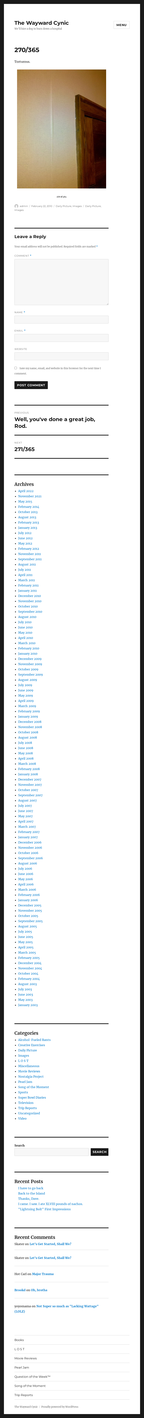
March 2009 (27, 706)
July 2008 (25, 743)
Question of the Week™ (32, 1376)
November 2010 (29, 601)
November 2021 (29, 496)
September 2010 (30, 611)
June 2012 (25, 538)
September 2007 (30, 795)
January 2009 (28, 716)
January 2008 (28, 774)
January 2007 (28, 837)
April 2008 (26, 758)
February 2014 (28, 507)
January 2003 (28, 1005)
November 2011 (29, 554)
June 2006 (25, 874)
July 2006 (25, 868)
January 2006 (28, 900)
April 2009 (26, 701)
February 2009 (29, 711)
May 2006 (25, 879)
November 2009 (30, 664)
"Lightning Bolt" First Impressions (44, 1209)
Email (20, 330)
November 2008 (30, 727)
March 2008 (27, 764)
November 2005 (30, 910)
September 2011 (30, 559)
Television (26, 1103)
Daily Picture (63, 206)
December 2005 (29, 905)
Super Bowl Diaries (32, 1097)
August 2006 (27, 863)
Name (19, 312)
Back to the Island (31, 1193)
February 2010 (28, 648)
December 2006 (30, 842)
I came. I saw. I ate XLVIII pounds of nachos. (50, 1204)
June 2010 (25, 627)
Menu (121, 25)
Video (22, 1118)
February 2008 (29, 769)
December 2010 (29, 596)
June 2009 (25, 690)
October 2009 (28, 669)
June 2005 (25, 937)
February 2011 (28, 585)
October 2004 (28, 973)
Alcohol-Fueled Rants (34, 1040)
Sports (23, 1092)
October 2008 (28, 732)
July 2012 (25, 533)
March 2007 (27, 827)
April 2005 (26, 947)
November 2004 (30, 968)
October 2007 (28, 790)
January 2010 (27, 653)
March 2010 (26, 643)
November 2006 (30, 847)
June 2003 (25, 994)
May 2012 (25, 543)
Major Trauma (43, 1274)
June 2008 (25, 748)
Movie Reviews (29, 1071)
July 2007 (25, 806)
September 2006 (30, 858)
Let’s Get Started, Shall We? (50, 1244)
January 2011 (27, 590)
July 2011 (24, 570)
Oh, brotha (39, 1290)
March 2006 (27, 889)
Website (20, 348)
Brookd (20, 1290)
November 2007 (30, 785)
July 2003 (25, 989)
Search (19, 1145)
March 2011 (26, 580)
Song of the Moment (33, 1087)
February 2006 (29, 895)
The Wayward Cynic (41, 23)
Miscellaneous (28, 1066)
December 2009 (30, 659)
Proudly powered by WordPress (59, 1406)
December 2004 (29, 963)
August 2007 (27, 800)
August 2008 (27, 737)
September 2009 (30, 674)
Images (77, 206)
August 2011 (27, 564)
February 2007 (29, 832)
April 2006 (26, 884)
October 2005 (28, 916)
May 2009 (25, 695)
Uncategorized (29, 1113)
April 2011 (25, 575)
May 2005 (25, 942)
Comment (23, 255)
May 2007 (25, 816)
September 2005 (30, 921)
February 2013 (28, 522)
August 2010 (27, 617)
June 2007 (25, 811)
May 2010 (25, 632)
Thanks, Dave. (28, 1199)
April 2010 (25, 638)
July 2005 (25, 931)
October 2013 (28, 512)
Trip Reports (27, 1108)
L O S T (23, 1061)
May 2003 (25, 1000)
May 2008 (25, 753)
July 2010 (25, 622)
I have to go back (30, 1188)
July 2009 (25, 685)
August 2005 (27, 926)
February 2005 (29, 958)
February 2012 (28, 549)
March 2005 (27, 952)
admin (24, 206)
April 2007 (25, 821)
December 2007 (29, 779)
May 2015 (25, 501)
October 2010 (28, 606)
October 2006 (28, 853)
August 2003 (27, 984)
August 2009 (27, 680)
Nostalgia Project (31, 1076)
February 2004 (29, 979)
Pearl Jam (25, 1082)
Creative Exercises (31, 1045)
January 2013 (27, 528)
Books (19, 1340)
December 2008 (29, 722)
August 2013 (27, 517)
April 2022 (26, 491)
